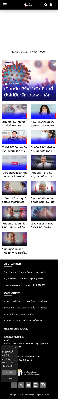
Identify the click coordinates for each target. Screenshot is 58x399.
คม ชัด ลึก (41, 272)
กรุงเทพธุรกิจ (10, 278)
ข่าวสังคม (42, 301)
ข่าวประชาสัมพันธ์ (12, 320)
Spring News (36, 278)
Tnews (27, 285)
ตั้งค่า (9, 378)
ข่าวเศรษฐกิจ (27, 314)
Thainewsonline (12, 285)
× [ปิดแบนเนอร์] (15, 347)
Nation (23, 278)
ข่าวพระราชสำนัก (12, 301)
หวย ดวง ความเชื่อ (26, 307)
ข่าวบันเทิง (9, 307)
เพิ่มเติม (10, 366)
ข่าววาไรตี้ (42, 307)
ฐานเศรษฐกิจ (39, 285)
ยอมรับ (9, 372)
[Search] (46, 5)
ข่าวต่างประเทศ (11, 314)
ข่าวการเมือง (29, 301)
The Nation (10, 272)
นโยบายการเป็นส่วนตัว (34, 320)
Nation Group (26, 272)
